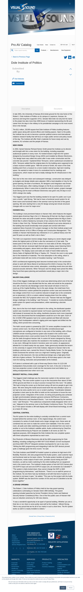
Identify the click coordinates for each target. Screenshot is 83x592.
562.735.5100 (42, 552)
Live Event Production (33, 570)
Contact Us (52, 44)
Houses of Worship (17, 570)
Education (14, 564)
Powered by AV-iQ (50, 516)
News (46, 44)
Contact (14, 537)
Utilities (13, 574)
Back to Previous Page (20, 57)
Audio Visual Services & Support (33, 573)
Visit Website (18, 79)
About (14, 535)
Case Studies (40, 44)
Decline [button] (70, 587)
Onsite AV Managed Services (63, 573)
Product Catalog (47, 562)
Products (44, 50)
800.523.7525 (42, 538)
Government (15, 566)
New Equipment (65, 50)
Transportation (15, 572)
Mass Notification (62, 570)
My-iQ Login (65, 44)
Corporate (14, 562)
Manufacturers (54, 50)
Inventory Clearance (48, 566)
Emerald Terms (32, 516)
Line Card (45, 564)
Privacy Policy (41, 516)
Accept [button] (63, 587)
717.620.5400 (41, 544)
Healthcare (14, 568)
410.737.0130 (40, 548)
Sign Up (73, 44)
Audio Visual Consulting (30, 563)
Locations (15, 539)
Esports (59, 568)
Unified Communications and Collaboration (63, 564)
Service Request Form (19, 544)
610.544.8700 (31, 542)
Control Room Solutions (31, 567)
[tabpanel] (51, 546)
